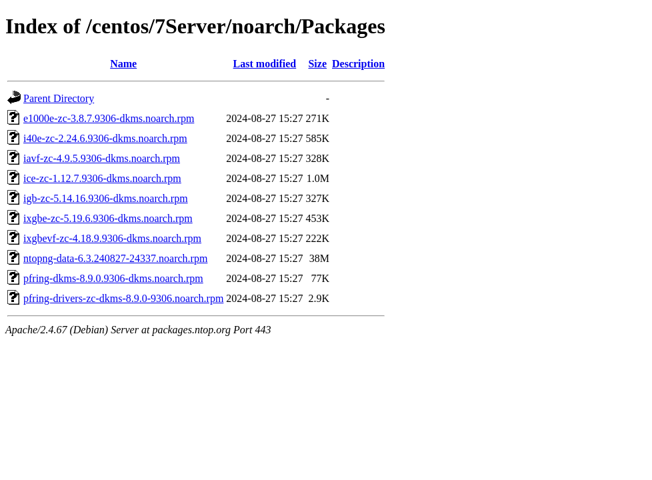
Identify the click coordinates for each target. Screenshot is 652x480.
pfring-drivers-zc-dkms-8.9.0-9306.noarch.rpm (123, 298)
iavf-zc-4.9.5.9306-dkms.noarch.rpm (101, 158)
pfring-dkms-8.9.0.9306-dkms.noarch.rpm (113, 278)
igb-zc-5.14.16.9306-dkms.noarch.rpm (105, 198)
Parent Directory (58, 98)
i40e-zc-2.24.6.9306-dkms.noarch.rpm (105, 138)
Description (358, 63)
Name (123, 63)
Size (317, 63)
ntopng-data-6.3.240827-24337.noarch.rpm (115, 258)
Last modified (265, 63)
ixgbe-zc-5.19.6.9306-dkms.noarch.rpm (108, 218)
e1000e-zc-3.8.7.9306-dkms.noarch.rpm (108, 118)
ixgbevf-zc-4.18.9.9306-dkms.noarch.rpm (112, 238)
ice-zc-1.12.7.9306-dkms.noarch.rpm (102, 178)
